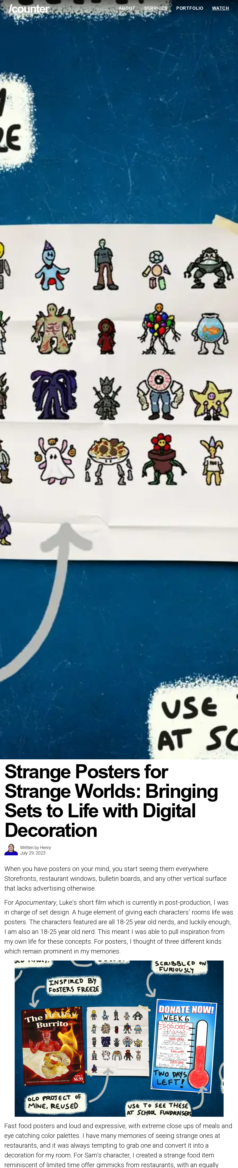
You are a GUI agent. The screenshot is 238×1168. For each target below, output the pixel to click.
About (127, 9)
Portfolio (189, 9)
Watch (220, 9)
